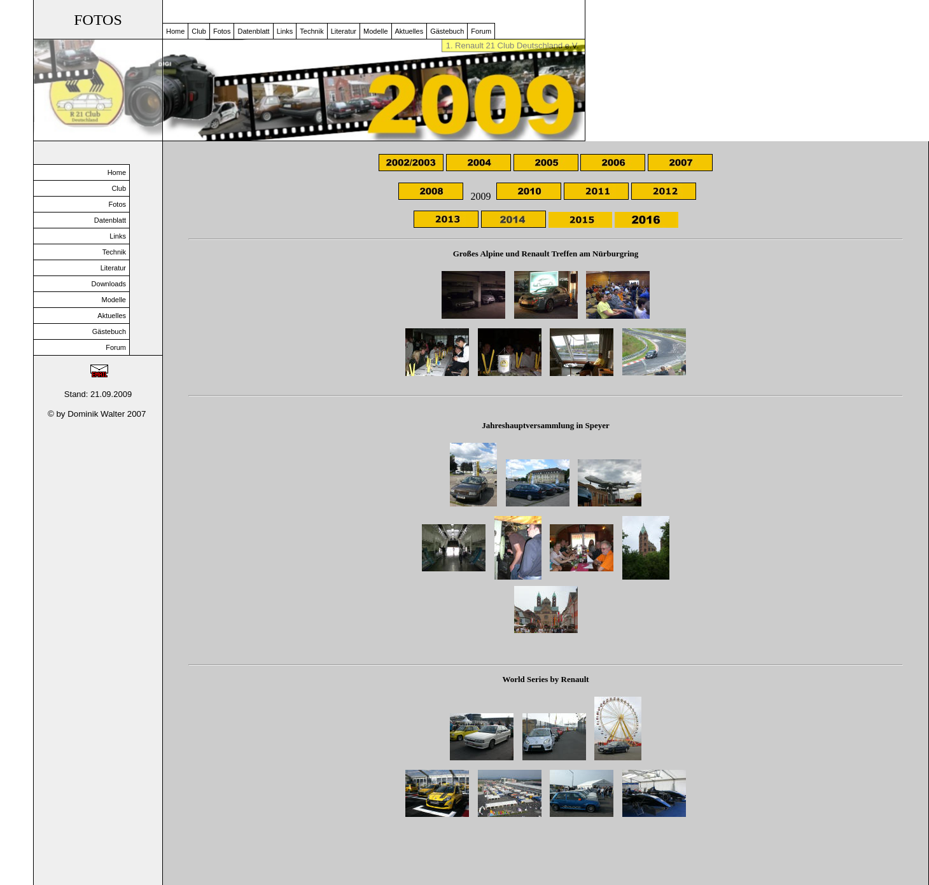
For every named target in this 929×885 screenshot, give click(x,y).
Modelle (375, 31)
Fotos (222, 31)
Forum (481, 31)
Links (285, 31)
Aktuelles (409, 31)
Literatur (343, 31)
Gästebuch (447, 31)
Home (175, 31)
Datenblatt (253, 31)
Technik (311, 31)
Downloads (109, 284)
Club (199, 31)
